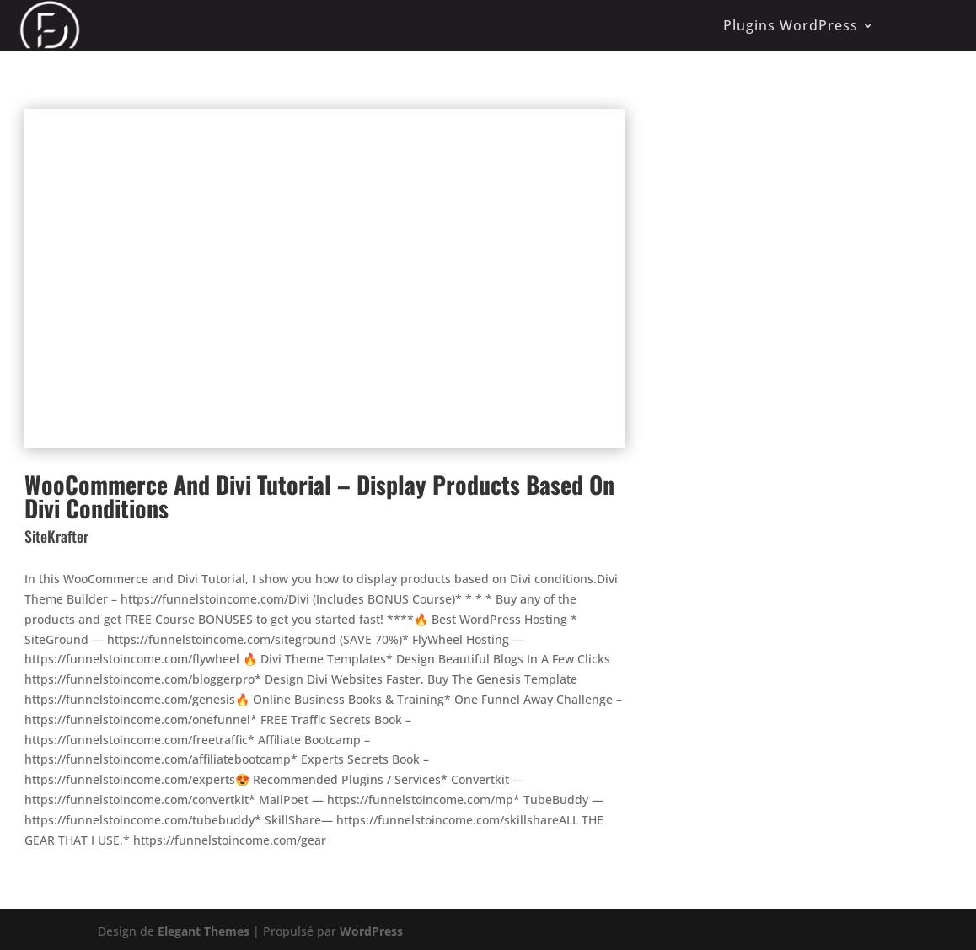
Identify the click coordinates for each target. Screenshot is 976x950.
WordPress (371, 931)
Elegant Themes (203, 931)
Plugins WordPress (790, 25)
